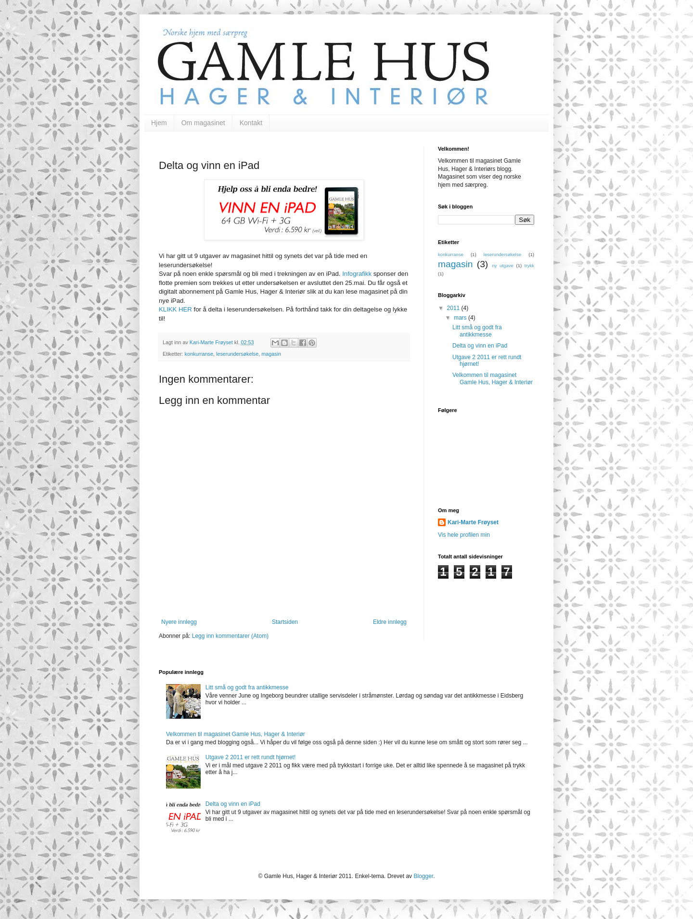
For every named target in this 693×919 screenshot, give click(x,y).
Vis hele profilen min (464, 534)
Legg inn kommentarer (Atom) (230, 636)
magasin (271, 354)
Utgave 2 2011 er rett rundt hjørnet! (250, 757)
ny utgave (502, 265)
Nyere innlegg (179, 622)
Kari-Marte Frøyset (473, 522)
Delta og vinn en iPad (479, 345)
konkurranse (199, 354)
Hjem (159, 123)
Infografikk (357, 273)
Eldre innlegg (390, 622)
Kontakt (251, 123)
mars (461, 317)
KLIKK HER (175, 309)
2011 (454, 308)
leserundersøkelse (237, 354)
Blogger (423, 876)
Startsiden (285, 622)
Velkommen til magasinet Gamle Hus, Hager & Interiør (492, 378)
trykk (529, 265)
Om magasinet (203, 123)
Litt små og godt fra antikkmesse (477, 330)
